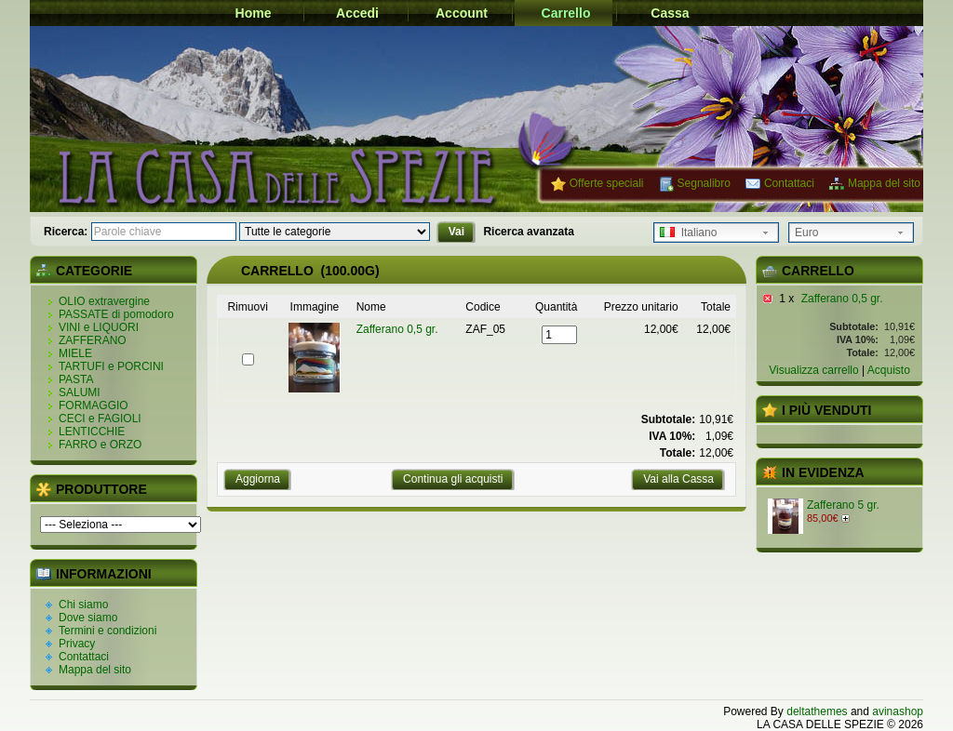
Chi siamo (83, 604)
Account (462, 13)
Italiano (688, 232)
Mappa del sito (884, 183)
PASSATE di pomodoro (116, 314)
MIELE (75, 353)
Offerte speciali (607, 183)
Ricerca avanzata (528, 231)
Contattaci (789, 183)
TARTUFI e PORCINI (111, 366)
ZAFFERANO (93, 340)
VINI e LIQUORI (99, 327)
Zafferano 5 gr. (843, 505)
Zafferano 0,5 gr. (842, 298)
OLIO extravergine (104, 301)
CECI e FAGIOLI (100, 418)
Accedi (357, 13)
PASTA (76, 379)
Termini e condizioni (107, 630)
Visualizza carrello (814, 370)
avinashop (897, 711)
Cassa (670, 13)
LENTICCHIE (92, 431)
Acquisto (888, 370)
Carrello (566, 13)
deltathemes (816, 711)
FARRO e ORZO (100, 444)
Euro (806, 232)
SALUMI (80, 392)
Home (253, 13)
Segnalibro (704, 183)
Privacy (77, 643)
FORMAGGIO (93, 405)
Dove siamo (88, 617)
